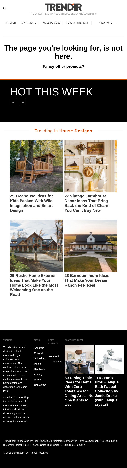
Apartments (28, 23)
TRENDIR (63, 7)
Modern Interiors (77, 23)
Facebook (53, 354)
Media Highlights (39, 366)
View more (106, 23)
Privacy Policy (38, 377)
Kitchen (11, 23)
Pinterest (55, 361)
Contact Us (40, 384)
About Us (39, 347)
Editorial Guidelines (40, 356)
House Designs (51, 23)
